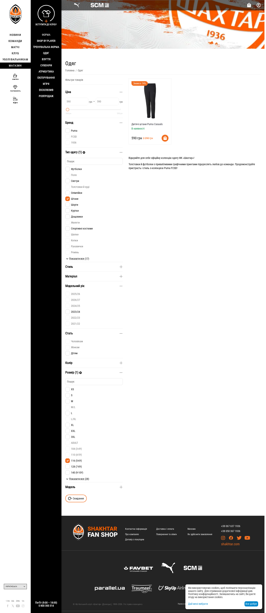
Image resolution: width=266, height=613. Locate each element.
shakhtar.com (230, 544)
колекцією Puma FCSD (164, 168)
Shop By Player (46, 40)
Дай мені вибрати (198, 603)
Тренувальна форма (46, 47)
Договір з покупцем (134, 539)
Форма (46, 34)
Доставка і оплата (165, 529)
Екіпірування (46, 77)
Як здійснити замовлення (200, 534)
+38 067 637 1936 (230, 526)
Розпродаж (46, 96)
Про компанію (132, 534)
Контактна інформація (136, 529)
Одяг (46, 53)
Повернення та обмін (166, 534)
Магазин (192, 529)
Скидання (76, 498)
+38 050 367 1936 (230, 531)
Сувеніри (46, 65)
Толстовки (134, 164)
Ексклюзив (46, 90)
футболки (148, 164)
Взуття (46, 59)
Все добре (251, 603)
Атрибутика (46, 71)
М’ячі (46, 83)
